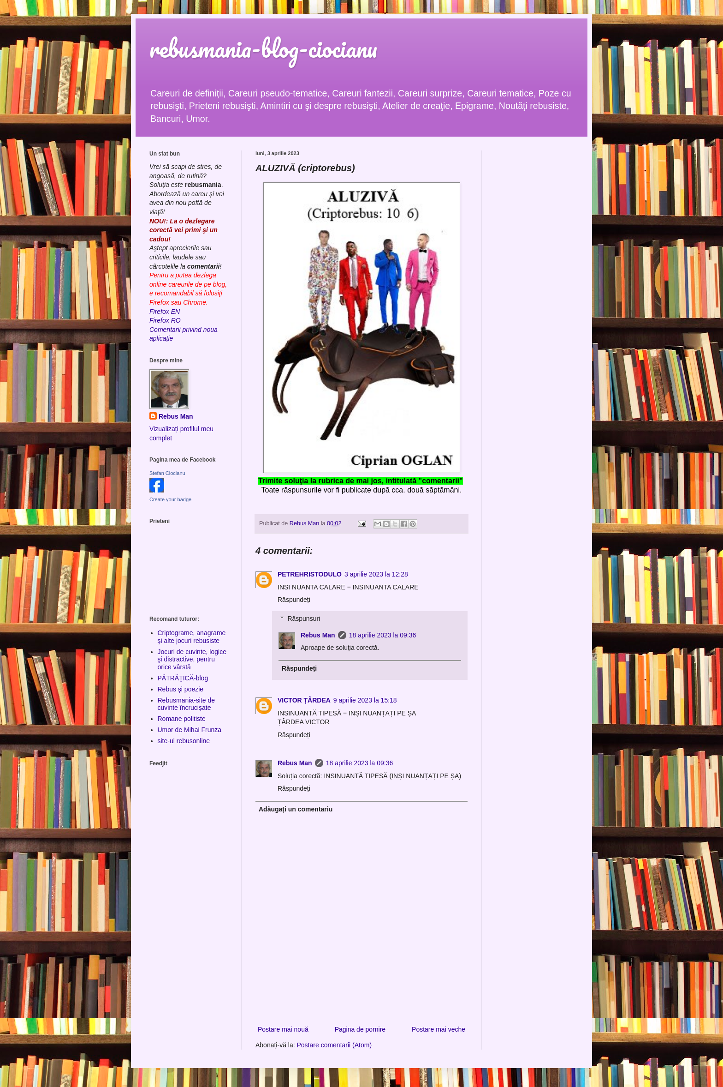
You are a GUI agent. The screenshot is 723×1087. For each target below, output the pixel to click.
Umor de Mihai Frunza (190, 729)
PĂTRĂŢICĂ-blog (183, 678)
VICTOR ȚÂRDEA (304, 700)
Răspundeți (294, 599)
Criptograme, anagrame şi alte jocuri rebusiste (192, 636)
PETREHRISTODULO (310, 574)
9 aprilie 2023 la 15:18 (365, 700)
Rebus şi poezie (181, 689)
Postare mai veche (438, 1029)
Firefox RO (165, 320)
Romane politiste (182, 718)
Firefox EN (164, 311)
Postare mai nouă (283, 1029)
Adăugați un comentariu (295, 809)
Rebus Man (318, 635)
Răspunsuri (303, 618)
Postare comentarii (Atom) (334, 1045)
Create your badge (170, 499)
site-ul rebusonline (184, 741)
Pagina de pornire (360, 1029)
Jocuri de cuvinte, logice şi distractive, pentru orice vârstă (192, 659)
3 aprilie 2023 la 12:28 (376, 574)
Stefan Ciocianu (167, 473)
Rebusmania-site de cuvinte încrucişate (186, 704)
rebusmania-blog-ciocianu (263, 48)
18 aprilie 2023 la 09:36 (382, 635)
